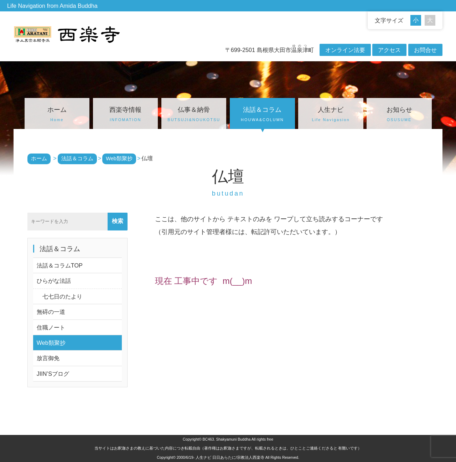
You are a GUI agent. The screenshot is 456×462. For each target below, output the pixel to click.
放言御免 (48, 358)
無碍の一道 (51, 311)
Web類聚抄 (51, 342)
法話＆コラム (262, 115)
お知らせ (399, 115)
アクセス (389, 50)
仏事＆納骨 (193, 115)
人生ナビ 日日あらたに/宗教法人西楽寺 (230, 457)
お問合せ (425, 50)
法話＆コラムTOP (60, 265)
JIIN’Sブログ (53, 373)
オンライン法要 (345, 50)
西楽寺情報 (125, 115)
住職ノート (51, 327)
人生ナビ (330, 115)
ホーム (57, 115)
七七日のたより (59, 296)
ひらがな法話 (54, 280)
